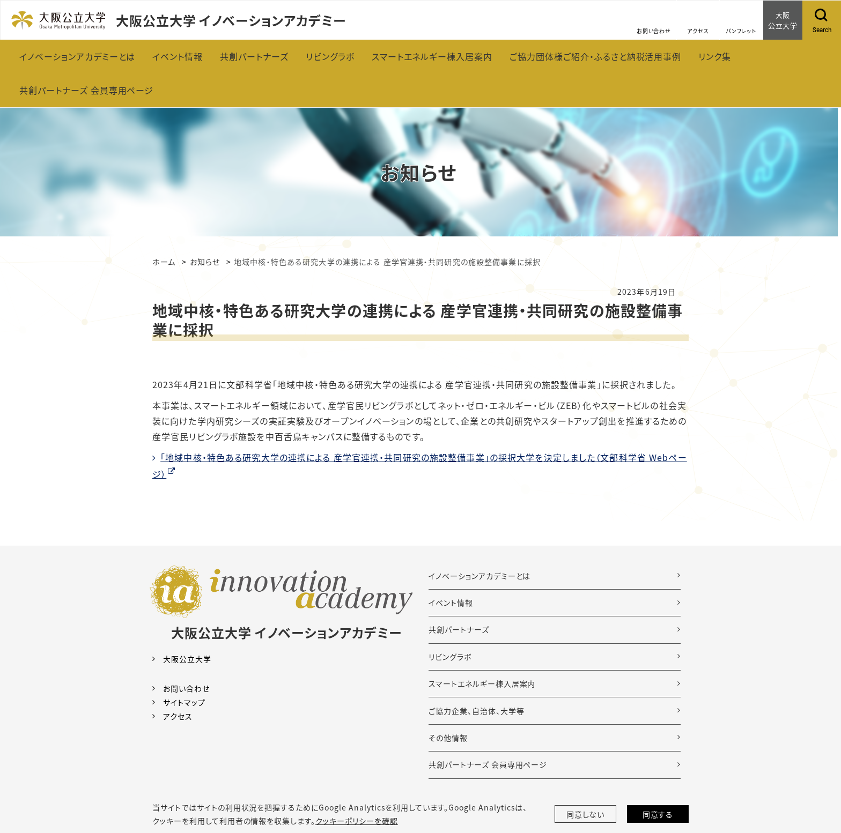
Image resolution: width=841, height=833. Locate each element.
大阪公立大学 (187, 658)
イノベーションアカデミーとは (479, 575)
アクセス (178, 716)
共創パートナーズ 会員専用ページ (488, 764)
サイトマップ (184, 702)
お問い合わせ (186, 688)
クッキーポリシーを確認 (356, 820)
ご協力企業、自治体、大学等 (476, 710)
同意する (658, 814)
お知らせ (205, 261)
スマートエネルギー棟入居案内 (482, 683)
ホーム (163, 261)
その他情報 (448, 737)
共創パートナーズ (459, 629)
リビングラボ (450, 656)
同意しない (585, 814)
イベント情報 (451, 602)
